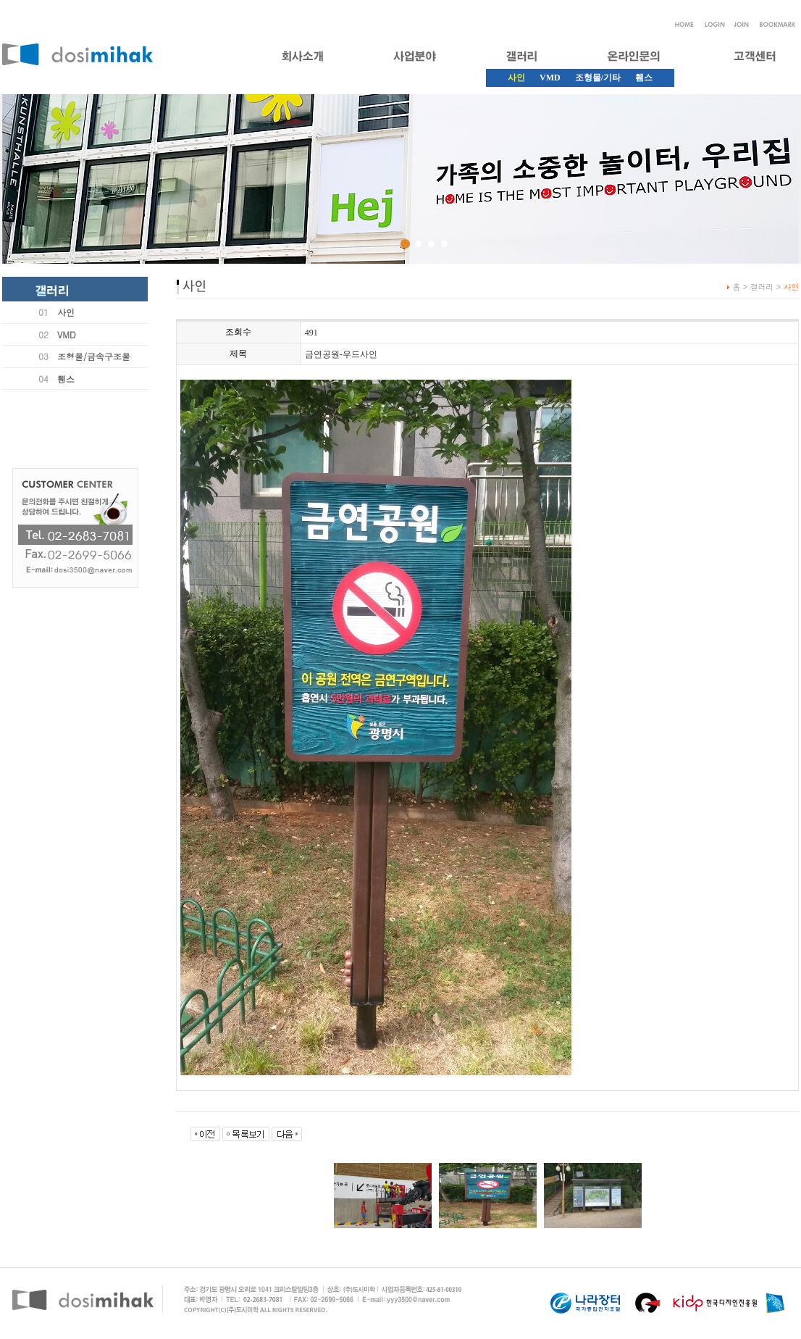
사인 (66, 312)
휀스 (644, 77)
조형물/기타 (598, 77)
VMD (550, 77)
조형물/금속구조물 (93, 356)
